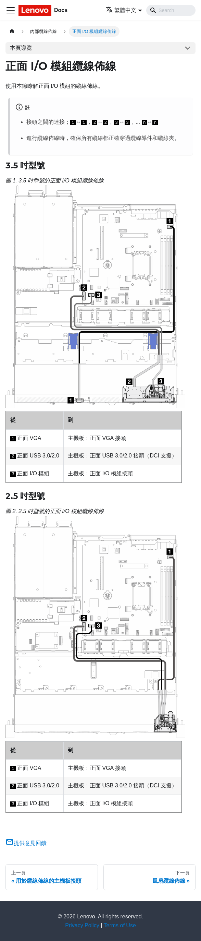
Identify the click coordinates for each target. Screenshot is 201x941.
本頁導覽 (21, 48)
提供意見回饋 (26, 843)
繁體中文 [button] (121, 10)
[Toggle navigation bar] (10, 10)
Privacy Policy (82, 925)
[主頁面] (11, 31)
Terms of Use (120, 925)
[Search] (171, 10)
